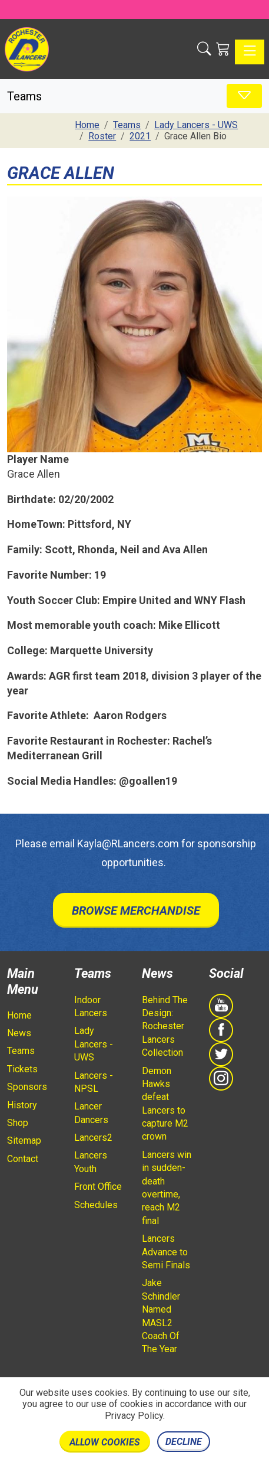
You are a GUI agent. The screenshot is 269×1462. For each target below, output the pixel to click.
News (19, 1033)
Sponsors (27, 1086)
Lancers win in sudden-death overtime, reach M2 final (166, 1187)
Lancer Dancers (91, 1113)
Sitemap (24, 1140)
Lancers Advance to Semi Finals (166, 1252)
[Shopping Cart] (223, 49)
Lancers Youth (90, 1162)
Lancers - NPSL (93, 1082)
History (22, 1105)
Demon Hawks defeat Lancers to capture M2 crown (165, 1104)
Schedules (96, 1204)
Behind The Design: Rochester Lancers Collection (165, 1026)
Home (19, 1015)
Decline (183, 1441)
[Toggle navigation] (249, 52)
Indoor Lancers (90, 1006)
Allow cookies (104, 1442)
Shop (17, 1122)
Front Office (98, 1186)
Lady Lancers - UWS (93, 1044)
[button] (204, 49)
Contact (22, 1158)
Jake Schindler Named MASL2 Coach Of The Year (161, 1316)
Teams (21, 1050)
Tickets (22, 1069)
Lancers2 (93, 1137)
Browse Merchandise (136, 910)
